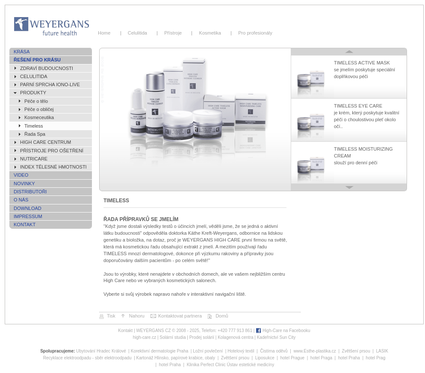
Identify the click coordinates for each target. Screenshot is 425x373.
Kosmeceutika (39, 117)
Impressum (28, 216)
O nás (21, 199)
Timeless (33, 125)
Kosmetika (211, 32)
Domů (221, 315)
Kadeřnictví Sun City (276, 337)
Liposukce (264, 358)
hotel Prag (376, 358)
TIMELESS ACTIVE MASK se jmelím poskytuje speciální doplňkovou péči (364, 69)
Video (21, 175)
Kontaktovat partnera (180, 315)
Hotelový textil (240, 351)
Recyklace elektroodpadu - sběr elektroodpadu (87, 358)
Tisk (111, 315)
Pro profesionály (254, 32)
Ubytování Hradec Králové (101, 351)
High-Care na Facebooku (286, 330)
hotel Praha (349, 358)
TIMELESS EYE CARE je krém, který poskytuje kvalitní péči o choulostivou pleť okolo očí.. (366, 116)
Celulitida (139, 32)
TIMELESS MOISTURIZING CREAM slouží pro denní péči (363, 155)
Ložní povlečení (208, 351)
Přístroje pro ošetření (51, 150)
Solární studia (172, 337)
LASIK (382, 351)
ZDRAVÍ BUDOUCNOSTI (46, 68)
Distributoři (30, 191)
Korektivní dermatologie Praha (160, 351)
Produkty (33, 92)
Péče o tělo (36, 101)
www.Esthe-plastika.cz (314, 351)
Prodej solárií (201, 337)
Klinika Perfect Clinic (206, 364)
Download (27, 208)
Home (107, 32)
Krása (22, 51)
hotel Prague (292, 358)
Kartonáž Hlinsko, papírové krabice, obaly (175, 358)
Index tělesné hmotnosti (53, 166)
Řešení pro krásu (37, 59)
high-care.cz (144, 337)
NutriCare (33, 158)
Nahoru (137, 315)
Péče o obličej (39, 109)
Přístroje (174, 32)
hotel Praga (321, 358)
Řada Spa (34, 134)
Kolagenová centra (235, 337)
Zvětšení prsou (356, 351)
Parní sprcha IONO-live (50, 84)
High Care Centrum (45, 142)
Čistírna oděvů (273, 351)
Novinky (24, 183)
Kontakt (24, 224)
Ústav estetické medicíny (250, 364)
